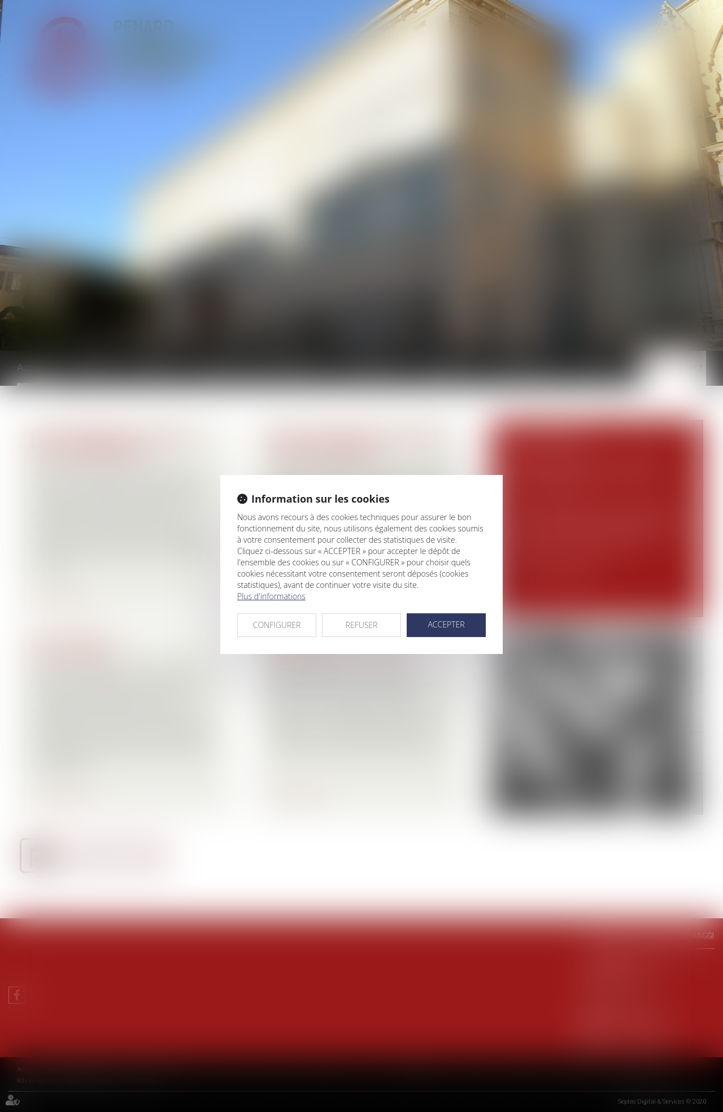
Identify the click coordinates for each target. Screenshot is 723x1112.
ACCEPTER (446, 624)
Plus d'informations (271, 596)
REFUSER (362, 625)
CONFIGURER (277, 625)
